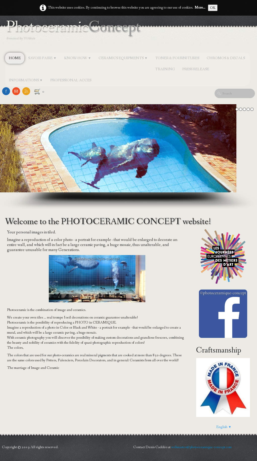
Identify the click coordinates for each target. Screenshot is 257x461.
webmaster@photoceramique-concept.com (201, 447)
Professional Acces (70, 80)
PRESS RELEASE (195, 69)
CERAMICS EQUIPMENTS (123, 58)
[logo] (74, 34)
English (223, 427)
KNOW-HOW (77, 58)
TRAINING (165, 69)
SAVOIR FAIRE (42, 58)
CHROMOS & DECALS (226, 58)
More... (200, 7)
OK (213, 7)
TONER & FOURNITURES (177, 58)
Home (15, 58)
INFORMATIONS (26, 80)
